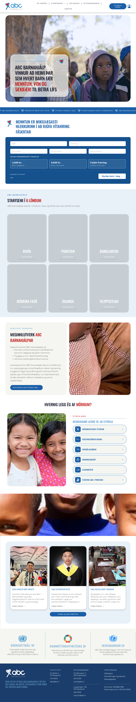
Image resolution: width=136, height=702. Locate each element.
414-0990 (54, 678)
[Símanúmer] (68, 151)
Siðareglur (108, 673)
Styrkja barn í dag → (112, 176)
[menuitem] (42, 3)
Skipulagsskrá (110, 679)
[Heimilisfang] (107, 151)
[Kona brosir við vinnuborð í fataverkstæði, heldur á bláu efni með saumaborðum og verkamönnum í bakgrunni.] (107, 566)
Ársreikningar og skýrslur (115, 676)
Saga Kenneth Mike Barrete (23, 589)
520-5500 (77, 678)
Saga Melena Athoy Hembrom (102, 589)
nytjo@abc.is (79, 682)
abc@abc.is (54, 682)
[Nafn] (38, 143)
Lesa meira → (19, 606)
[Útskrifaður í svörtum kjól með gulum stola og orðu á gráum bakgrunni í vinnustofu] (68, 566)
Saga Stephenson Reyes (60, 589)
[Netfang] (97, 143)
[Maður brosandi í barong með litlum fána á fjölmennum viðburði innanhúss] (28, 566)
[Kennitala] (28, 151)
